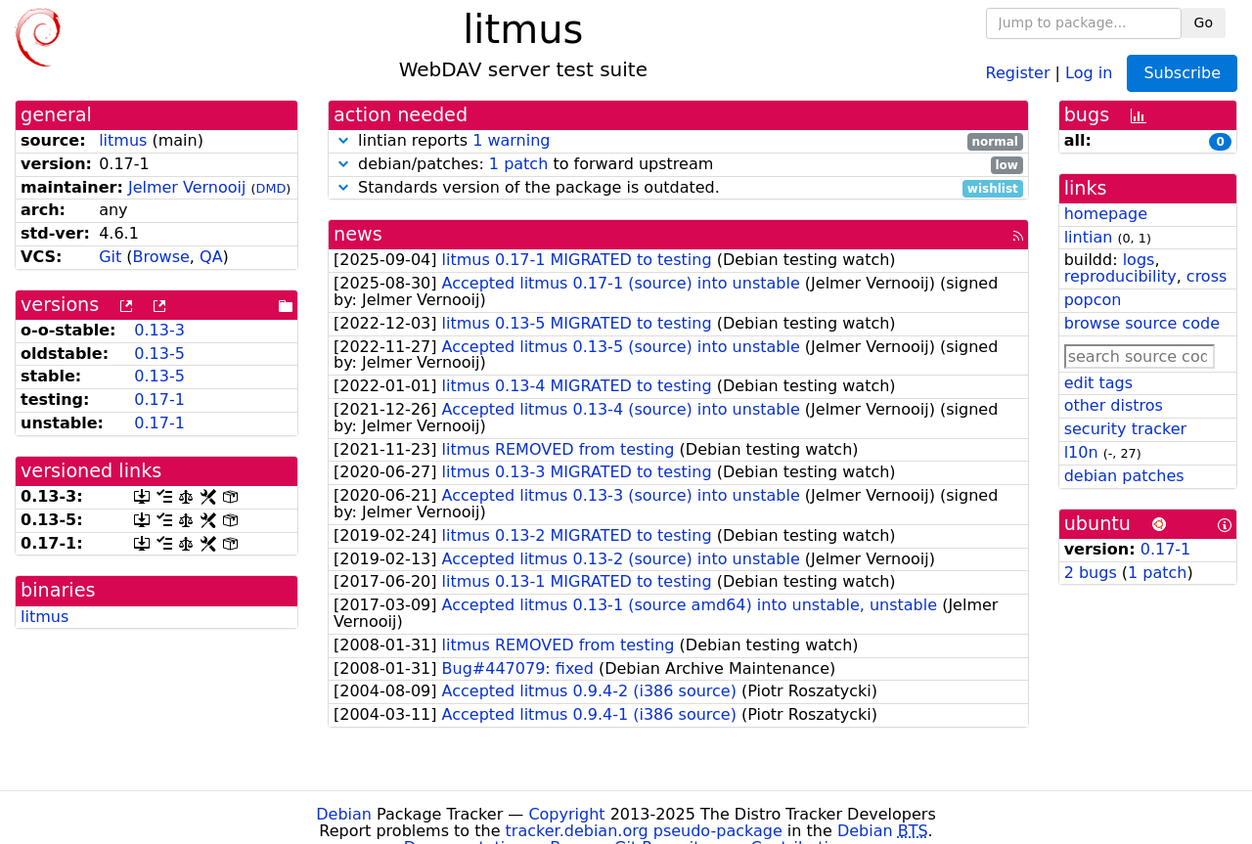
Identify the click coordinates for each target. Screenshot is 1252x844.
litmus (123, 140)
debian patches (1124, 475)
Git (110, 256)
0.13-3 (159, 330)
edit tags (1098, 383)
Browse (161, 256)
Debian (344, 814)
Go (1203, 22)
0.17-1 (159, 399)
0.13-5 (159, 353)
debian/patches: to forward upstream (678, 164)
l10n (1081, 452)
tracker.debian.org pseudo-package (644, 831)
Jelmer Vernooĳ (187, 187)
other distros (1113, 405)
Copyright (566, 814)
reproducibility (1120, 276)
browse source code (1142, 323)
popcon (1093, 299)
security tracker (1125, 429)
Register (1018, 72)
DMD (271, 188)
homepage (1105, 213)
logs (1139, 259)
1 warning (511, 140)
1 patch (518, 164)
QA (211, 256)
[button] (343, 140)
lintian (1088, 237)
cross (1206, 276)
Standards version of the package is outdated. (678, 188)
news (358, 234)
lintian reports (678, 141)
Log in (1088, 72)
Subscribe (1182, 73)
